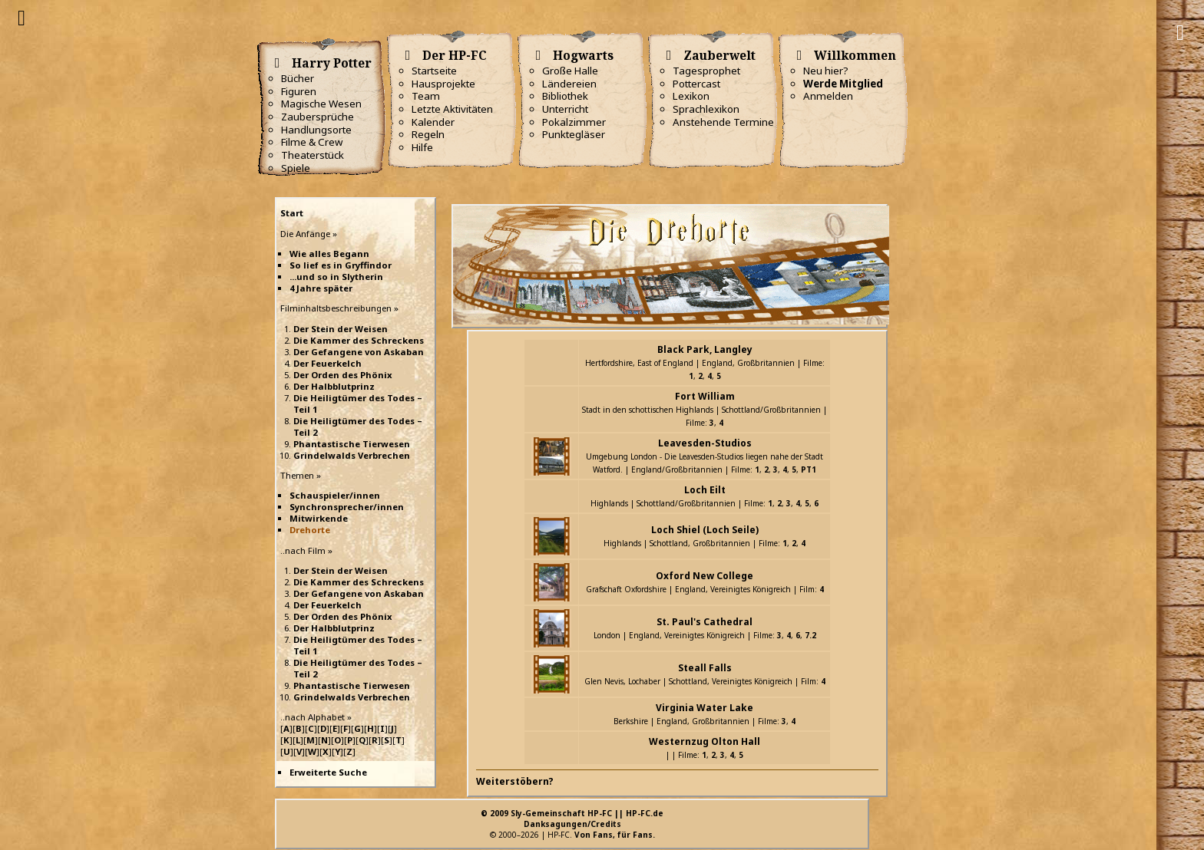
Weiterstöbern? (515, 781)
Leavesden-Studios (705, 443)
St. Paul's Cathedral (704, 621)
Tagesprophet (706, 70)
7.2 (810, 635)
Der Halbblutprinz (334, 386)
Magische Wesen (321, 103)
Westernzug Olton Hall (704, 741)
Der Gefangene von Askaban (358, 351)
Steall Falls (705, 667)
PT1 (808, 469)
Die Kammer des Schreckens (358, 340)
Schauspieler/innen (334, 495)
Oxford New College (704, 575)
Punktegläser (573, 134)
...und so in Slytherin (336, 276)
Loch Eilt (705, 489)
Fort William (705, 396)
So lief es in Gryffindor (340, 265)
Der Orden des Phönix (342, 375)
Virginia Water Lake (704, 707)
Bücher (297, 78)
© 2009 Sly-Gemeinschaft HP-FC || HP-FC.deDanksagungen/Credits (572, 818)
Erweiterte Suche (328, 772)
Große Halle (570, 70)
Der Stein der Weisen (340, 328)
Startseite (434, 70)
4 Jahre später (320, 288)
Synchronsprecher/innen (346, 506)
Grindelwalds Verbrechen (351, 455)
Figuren (298, 91)
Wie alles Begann (329, 253)
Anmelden (828, 96)
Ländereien (569, 84)
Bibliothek (565, 96)
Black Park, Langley (704, 349)
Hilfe (422, 147)
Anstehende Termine (723, 122)
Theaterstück (312, 155)
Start (291, 213)
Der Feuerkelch (327, 363)
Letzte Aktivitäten (452, 109)
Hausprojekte (443, 84)
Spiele (295, 168)
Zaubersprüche (317, 117)
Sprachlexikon (706, 109)
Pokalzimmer (574, 122)
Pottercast (696, 84)
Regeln (428, 134)
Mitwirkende (318, 518)
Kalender (433, 122)
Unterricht (565, 109)
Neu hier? (825, 70)
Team (426, 96)
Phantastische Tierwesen (351, 444)
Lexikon (691, 96)
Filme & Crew (311, 142)
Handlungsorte (316, 130)
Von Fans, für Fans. (614, 834)
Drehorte (309, 529)
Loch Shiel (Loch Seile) (705, 529)
